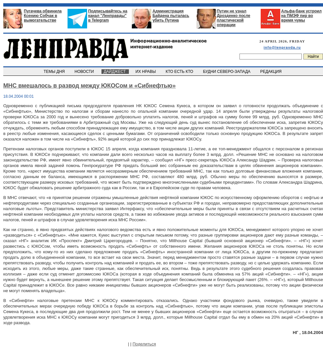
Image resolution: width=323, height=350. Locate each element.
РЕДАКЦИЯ (271, 71)
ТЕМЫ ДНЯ (54, 71)
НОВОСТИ (84, 71)
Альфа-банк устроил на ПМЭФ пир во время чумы (301, 16)
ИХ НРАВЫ (146, 71)
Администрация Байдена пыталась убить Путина (170, 16)
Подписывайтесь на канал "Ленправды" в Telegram (107, 16)
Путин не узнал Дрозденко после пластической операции (233, 18)
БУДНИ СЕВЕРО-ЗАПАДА (227, 71)
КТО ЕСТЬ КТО (179, 71)
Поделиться (144, 344)
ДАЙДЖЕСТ (115, 71)
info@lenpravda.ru (282, 47)
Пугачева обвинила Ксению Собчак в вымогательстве (43, 16)
